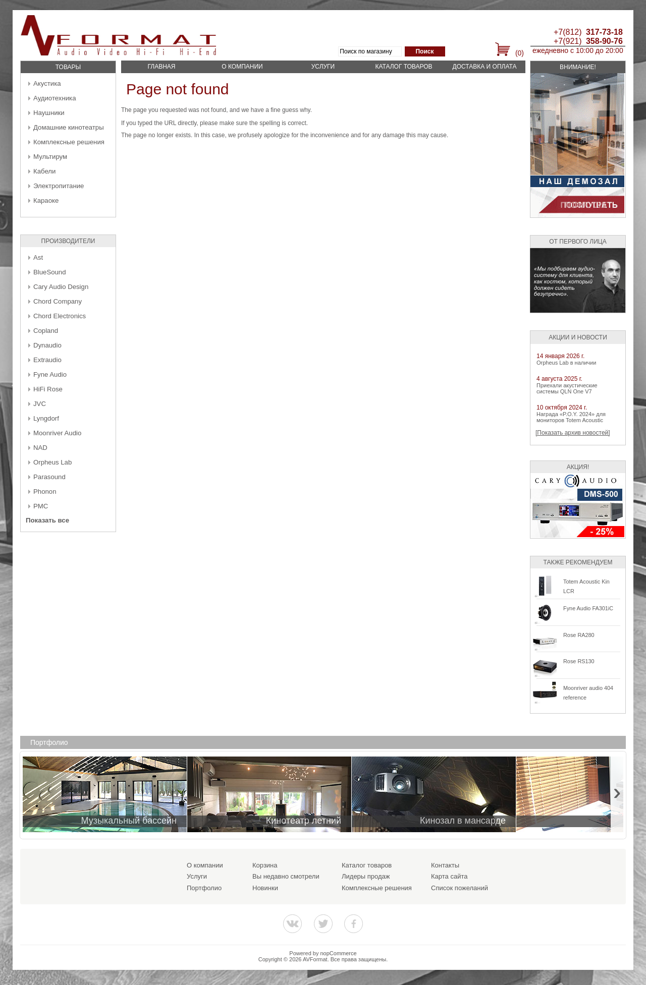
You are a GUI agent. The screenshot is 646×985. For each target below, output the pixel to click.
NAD (40, 447)
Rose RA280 (579, 635)
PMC (40, 506)
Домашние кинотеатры (68, 127)
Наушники (49, 113)
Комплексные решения (68, 142)
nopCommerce (338, 953)
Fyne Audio (50, 374)
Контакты (445, 865)
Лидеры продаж (366, 876)
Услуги (323, 66)
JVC (39, 404)
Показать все (47, 520)
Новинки (265, 888)
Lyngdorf (46, 418)
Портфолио (204, 888)
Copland (45, 330)
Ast (38, 257)
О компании (242, 66)
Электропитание (58, 186)
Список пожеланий (459, 888)
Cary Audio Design (60, 287)
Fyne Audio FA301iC (588, 608)
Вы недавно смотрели (285, 876)
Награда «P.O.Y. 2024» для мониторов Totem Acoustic (571, 417)
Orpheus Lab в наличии (566, 363)
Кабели (44, 171)
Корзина (265, 865)
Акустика (47, 83)
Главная (161, 66)
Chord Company (57, 301)
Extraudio (47, 360)
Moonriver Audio (57, 433)
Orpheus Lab (52, 462)
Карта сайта (449, 876)
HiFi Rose (48, 389)
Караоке (46, 200)
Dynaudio (47, 345)
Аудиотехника (54, 98)
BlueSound (49, 272)
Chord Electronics (59, 316)
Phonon (44, 491)
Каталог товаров (403, 66)
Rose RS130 (579, 661)
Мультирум (50, 156)
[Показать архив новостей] (572, 432)
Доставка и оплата (485, 66)
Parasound (49, 477)
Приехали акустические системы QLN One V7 (567, 388)
